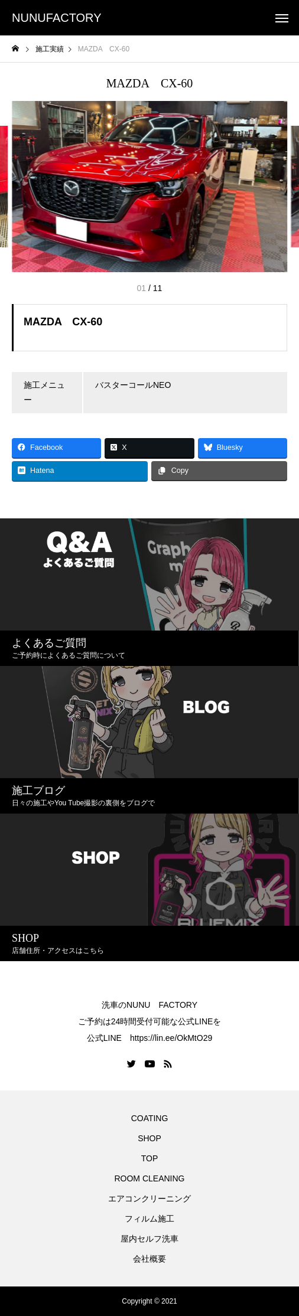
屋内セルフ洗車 (149, 1239)
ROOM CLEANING (149, 1178)
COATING (152, 1118)
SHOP (149, 1138)
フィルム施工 (149, 1218)
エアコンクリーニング (149, 1198)
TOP (149, 1158)
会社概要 (149, 1259)
